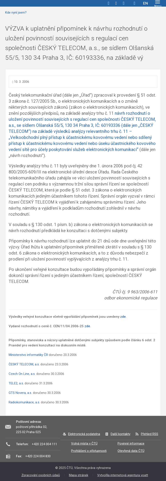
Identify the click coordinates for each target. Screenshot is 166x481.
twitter (116, 3)
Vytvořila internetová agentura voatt (122, 475)
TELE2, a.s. (16, 383)
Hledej (134, 3)
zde (123, 317)
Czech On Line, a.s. (22, 374)
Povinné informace (131, 443)
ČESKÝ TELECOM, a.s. (24, 364)
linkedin (123, 3)
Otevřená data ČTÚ (131, 451)
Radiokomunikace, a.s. (25, 402)
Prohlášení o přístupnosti (89, 451)
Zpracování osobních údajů (40, 475)
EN (145, 3)
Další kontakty (120, 434)
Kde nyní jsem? (16, 12)
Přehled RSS (149, 434)
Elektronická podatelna (84, 434)
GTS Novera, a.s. (20, 393)
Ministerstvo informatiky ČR (28, 355)
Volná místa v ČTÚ (84, 443)
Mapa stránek (78, 475)
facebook (108, 3)
